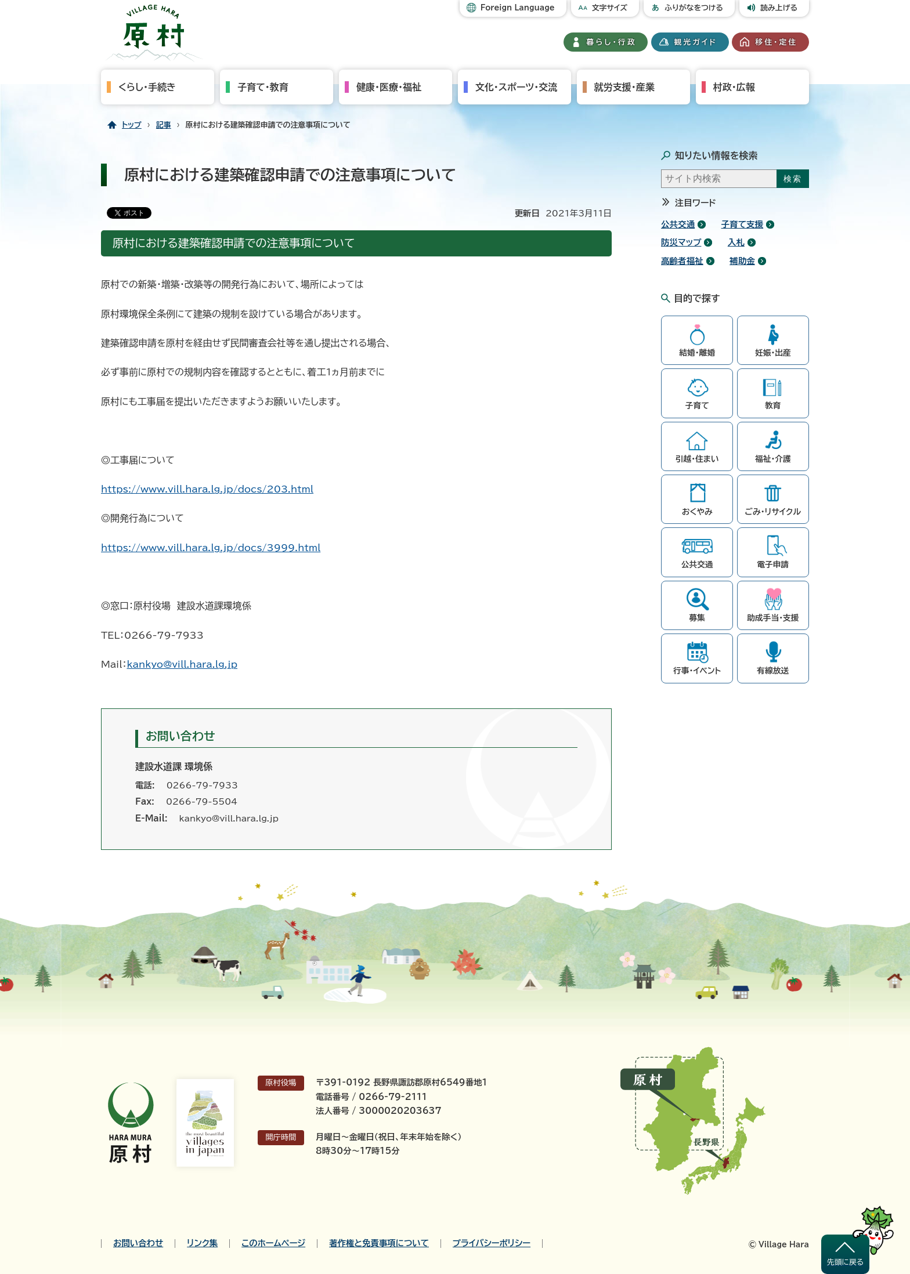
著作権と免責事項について (379, 1243)
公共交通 (678, 224)
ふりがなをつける (694, 8)
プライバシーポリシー (491, 1243)
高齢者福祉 (682, 260)
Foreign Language (518, 8)
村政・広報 (734, 87)
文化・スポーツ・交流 (516, 87)
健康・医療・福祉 (388, 87)
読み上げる (778, 8)
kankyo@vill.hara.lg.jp (182, 664)
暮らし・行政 (612, 42)
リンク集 (202, 1243)
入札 (736, 242)
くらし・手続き (147, 87)
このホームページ (273, 1243)
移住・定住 (776, 42)
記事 (163, 125)
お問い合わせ (138, 1243)
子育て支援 (742, 224)
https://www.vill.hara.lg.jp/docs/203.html (207, 489)
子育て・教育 (262, 87)
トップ (132, 125)
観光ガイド (695, 42)
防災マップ (681, 242)
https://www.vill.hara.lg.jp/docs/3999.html (210, 547)
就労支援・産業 (624, 87)
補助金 (742, 260)
